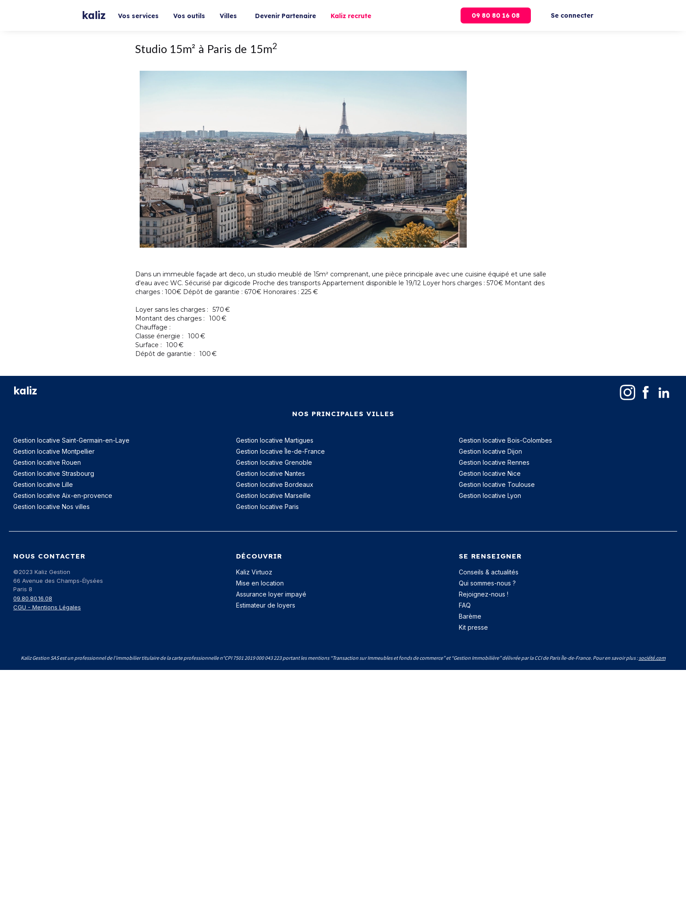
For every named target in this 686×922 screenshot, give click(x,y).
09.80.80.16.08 (32, 598)
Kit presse (473, 627)
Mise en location (260, 583)
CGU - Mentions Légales (47, 607)
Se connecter (572, 15)
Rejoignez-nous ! (483, 594)
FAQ (465, 605)
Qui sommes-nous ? (487, 583)
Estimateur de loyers (265, 605)
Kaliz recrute (351, 16)
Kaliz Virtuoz (254, 572)
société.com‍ (652, 657)
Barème (470, 616)
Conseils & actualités (488, 572)
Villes (228, 16)
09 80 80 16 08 (496, 15)
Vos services (138, 16)
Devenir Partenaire (285, 16)
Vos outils (189, 16)
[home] (94, 15)
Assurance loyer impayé (271, 594)
